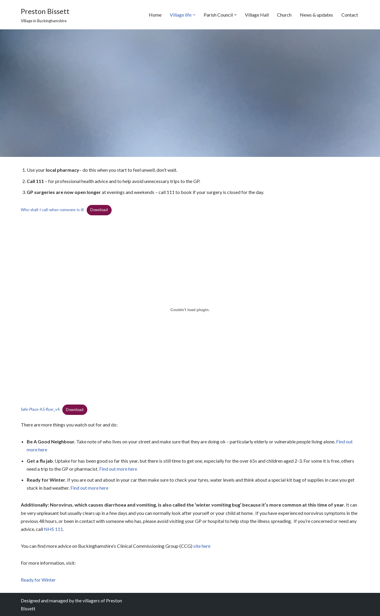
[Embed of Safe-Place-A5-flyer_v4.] (190, 310)
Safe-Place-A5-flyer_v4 (40, 409)
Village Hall (257, 14)
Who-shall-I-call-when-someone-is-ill (52, 209)
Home (155, 14)
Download (99, 209)
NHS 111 (53, 529)
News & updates (316, 14)
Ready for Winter (38, 579)
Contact (349, 14)
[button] (194, 15)
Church (284, 14)
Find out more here (118, 469)
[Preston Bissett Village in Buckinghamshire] (45, 14)
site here (201, 546)
